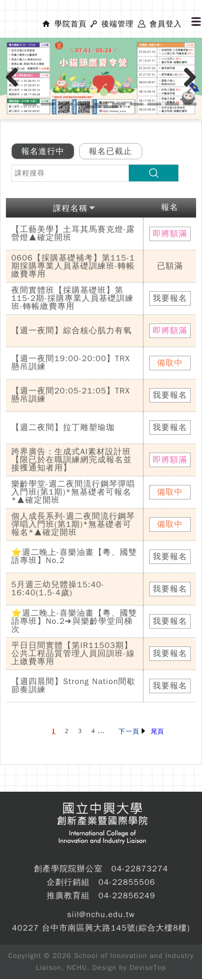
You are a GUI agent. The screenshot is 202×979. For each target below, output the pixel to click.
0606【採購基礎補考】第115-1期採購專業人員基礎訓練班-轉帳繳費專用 (73, 266)
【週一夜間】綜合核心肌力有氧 (71, 330)
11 (190, 104)
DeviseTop (148, 967)
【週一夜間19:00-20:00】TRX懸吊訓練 (70, 362)
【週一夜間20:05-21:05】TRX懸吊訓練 (70, 395)
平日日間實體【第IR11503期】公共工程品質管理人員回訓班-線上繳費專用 (73, 653)
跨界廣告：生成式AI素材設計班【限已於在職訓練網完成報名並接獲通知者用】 (71, 460)
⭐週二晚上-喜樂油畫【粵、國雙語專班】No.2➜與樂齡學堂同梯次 (74, 621)
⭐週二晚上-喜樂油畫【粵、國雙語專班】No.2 (74, 556)
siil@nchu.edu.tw (101, 914)
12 (92, 106)
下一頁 (132, 731)
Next (190, 88)
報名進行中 (43, 151)
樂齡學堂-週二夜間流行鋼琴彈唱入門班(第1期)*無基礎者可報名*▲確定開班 (73, 492)
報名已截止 (110, 151)
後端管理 (117, 24)
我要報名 (170, 298)
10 (172, 104)
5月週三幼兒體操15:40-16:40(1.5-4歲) (58, 588)
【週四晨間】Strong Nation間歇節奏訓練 (73, 685)
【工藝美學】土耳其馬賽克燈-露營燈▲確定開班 (73, 233)
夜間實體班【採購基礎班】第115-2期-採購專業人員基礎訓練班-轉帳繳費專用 (72, 298)
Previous (16, 88)
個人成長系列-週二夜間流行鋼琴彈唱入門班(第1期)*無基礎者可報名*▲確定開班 (73, 524)
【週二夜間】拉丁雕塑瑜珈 (63, 427)
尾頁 (157, 731)
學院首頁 (70, 24)
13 (110, 106)
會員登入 (165, 24)
